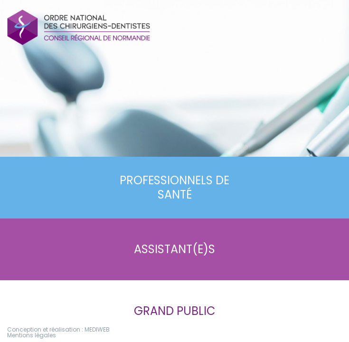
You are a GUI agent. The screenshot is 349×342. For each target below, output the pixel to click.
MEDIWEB (97, 329)
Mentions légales (31, 335)
